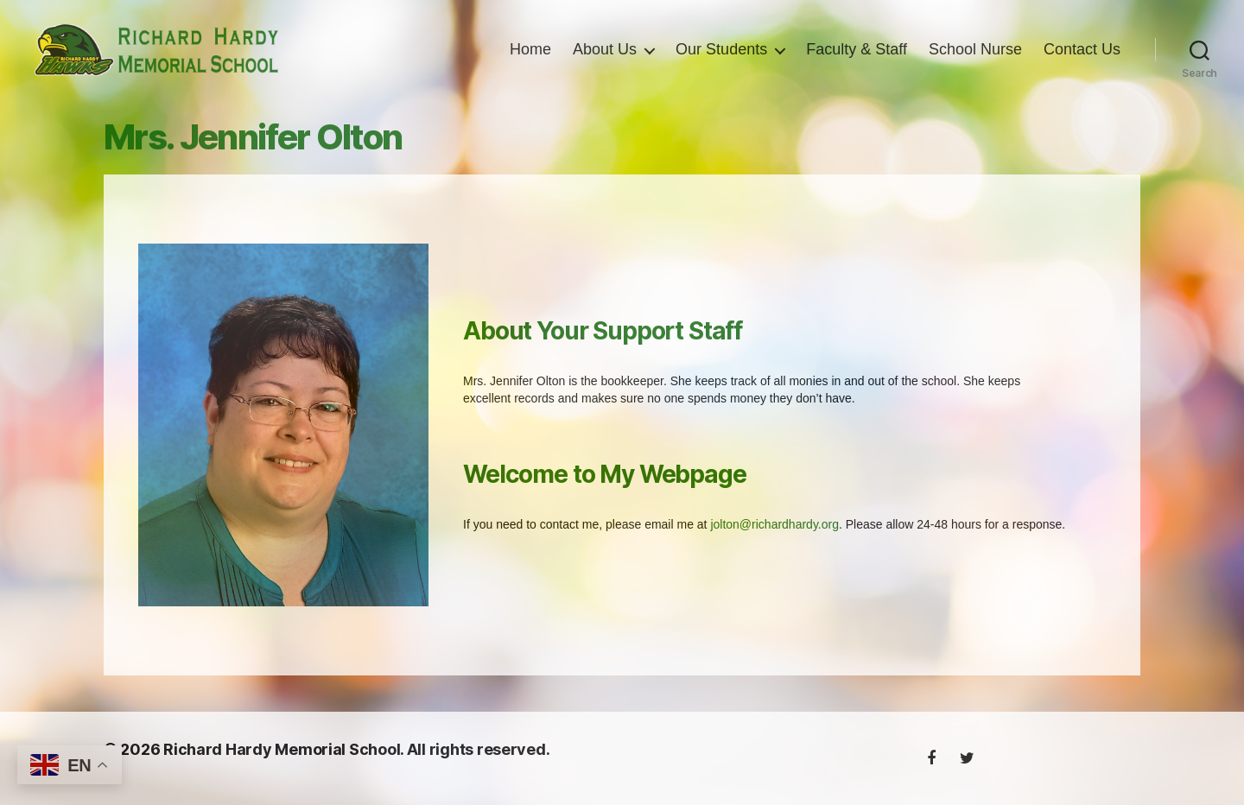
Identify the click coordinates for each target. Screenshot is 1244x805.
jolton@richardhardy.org (774, 543)
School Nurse (975, 58)
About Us (605, 58)
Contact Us (1082, 58)
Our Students (721, 58)
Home (530, 58)
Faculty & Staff (856, 58)
